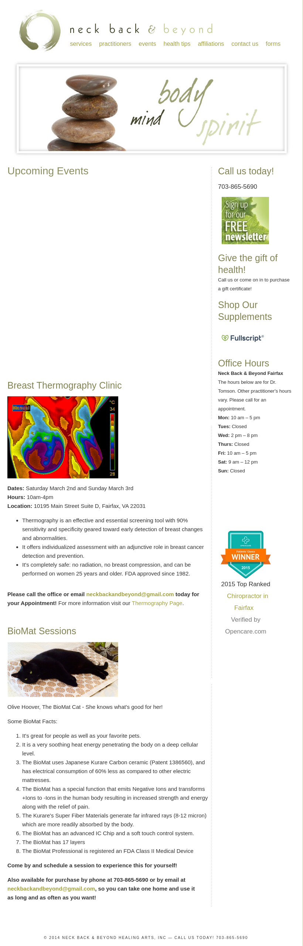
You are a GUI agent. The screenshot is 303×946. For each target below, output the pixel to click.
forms (273, 44)
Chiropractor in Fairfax (247, 601)
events (147, 44)
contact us (244, 44)
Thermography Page (157, 603)
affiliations (211, 44)
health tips (176, 44)
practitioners (115, 44)
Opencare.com (245, 631)
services (81, 44)
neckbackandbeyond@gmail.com (130, 594)
